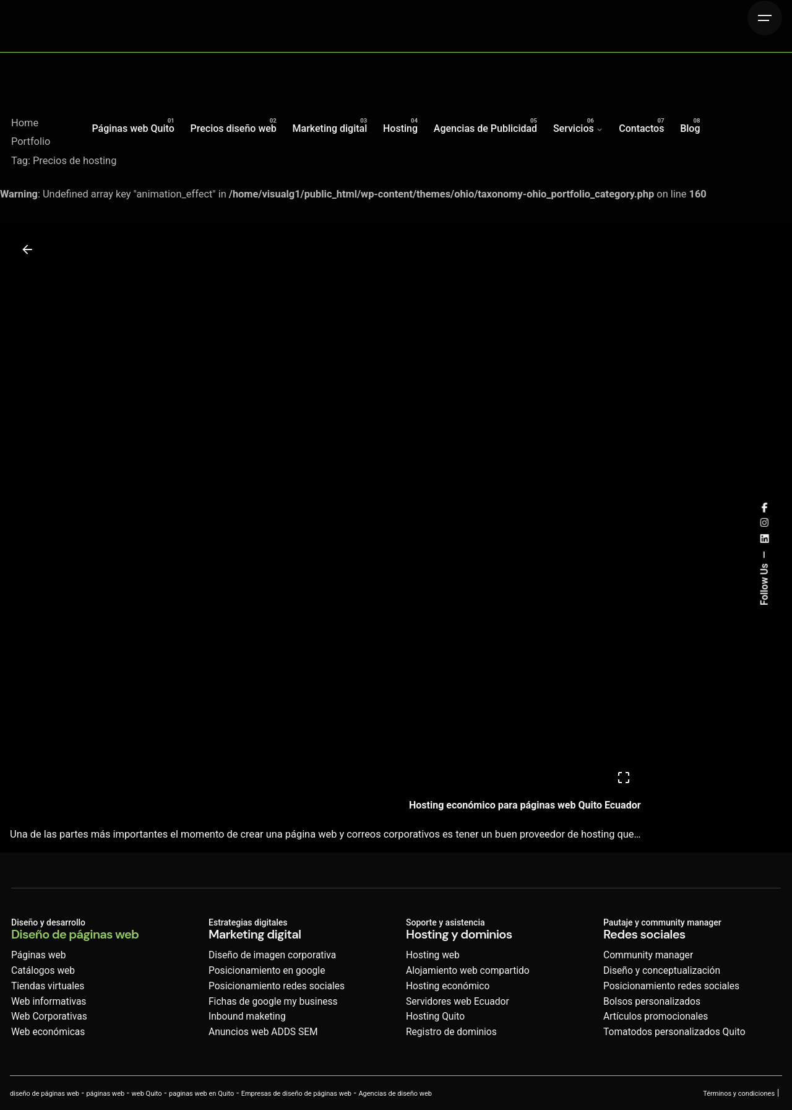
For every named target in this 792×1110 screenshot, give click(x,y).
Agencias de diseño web (395, 1094)
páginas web (105, 1094)
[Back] (27, 249)
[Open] (623, 777)
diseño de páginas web (44, 1094)
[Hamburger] (764, 18)
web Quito (147, 1094)
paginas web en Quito (201, 1094)
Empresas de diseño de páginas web (296, 1094)
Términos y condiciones (739, 1094)
